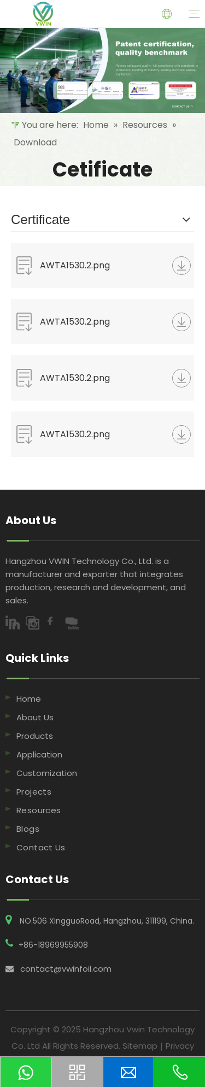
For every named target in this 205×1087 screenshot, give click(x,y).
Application (39, 754)
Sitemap (139, 1045)
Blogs (27, 829)
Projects (33, 791)
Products (34, 736)
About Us (35, 717)
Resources (38, 810)
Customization (46, 773)
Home (28, 698)
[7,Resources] (102, 70)
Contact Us (41, 847)
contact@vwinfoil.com (66, 968)
